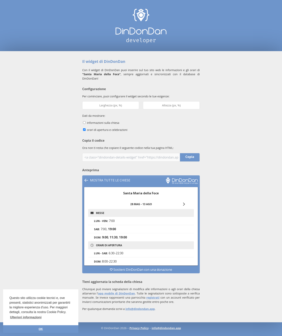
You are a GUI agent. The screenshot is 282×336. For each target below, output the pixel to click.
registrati (152, 297)
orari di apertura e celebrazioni (105, 130)
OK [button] (41, 329)
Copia (189, 157)
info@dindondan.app (140, 309)
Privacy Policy (139, 328)
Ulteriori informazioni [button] (26, 317)
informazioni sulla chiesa (101, 123)
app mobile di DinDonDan (116, 293)
